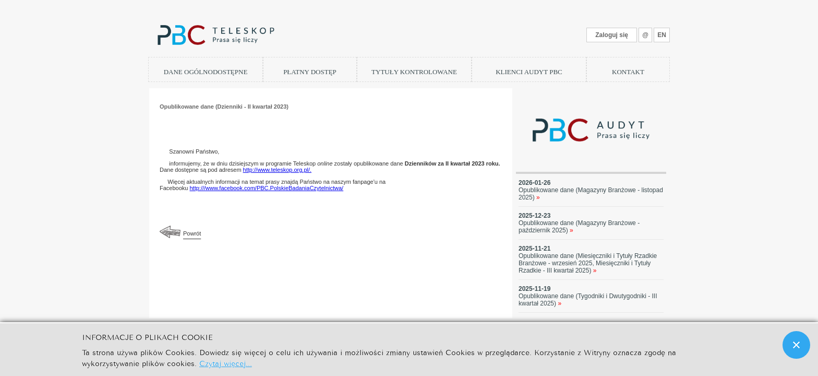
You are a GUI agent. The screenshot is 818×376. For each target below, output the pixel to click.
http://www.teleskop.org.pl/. (277, 170)
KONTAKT (628, 72)
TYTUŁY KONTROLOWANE (414, 72)
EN (661, 35)
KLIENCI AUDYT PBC (529, 72)
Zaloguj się (611, 35)
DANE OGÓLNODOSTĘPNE (206, 72)
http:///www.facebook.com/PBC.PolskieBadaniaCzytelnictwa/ (266, 188)
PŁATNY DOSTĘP (309, 72)
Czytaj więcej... (225, 362)
